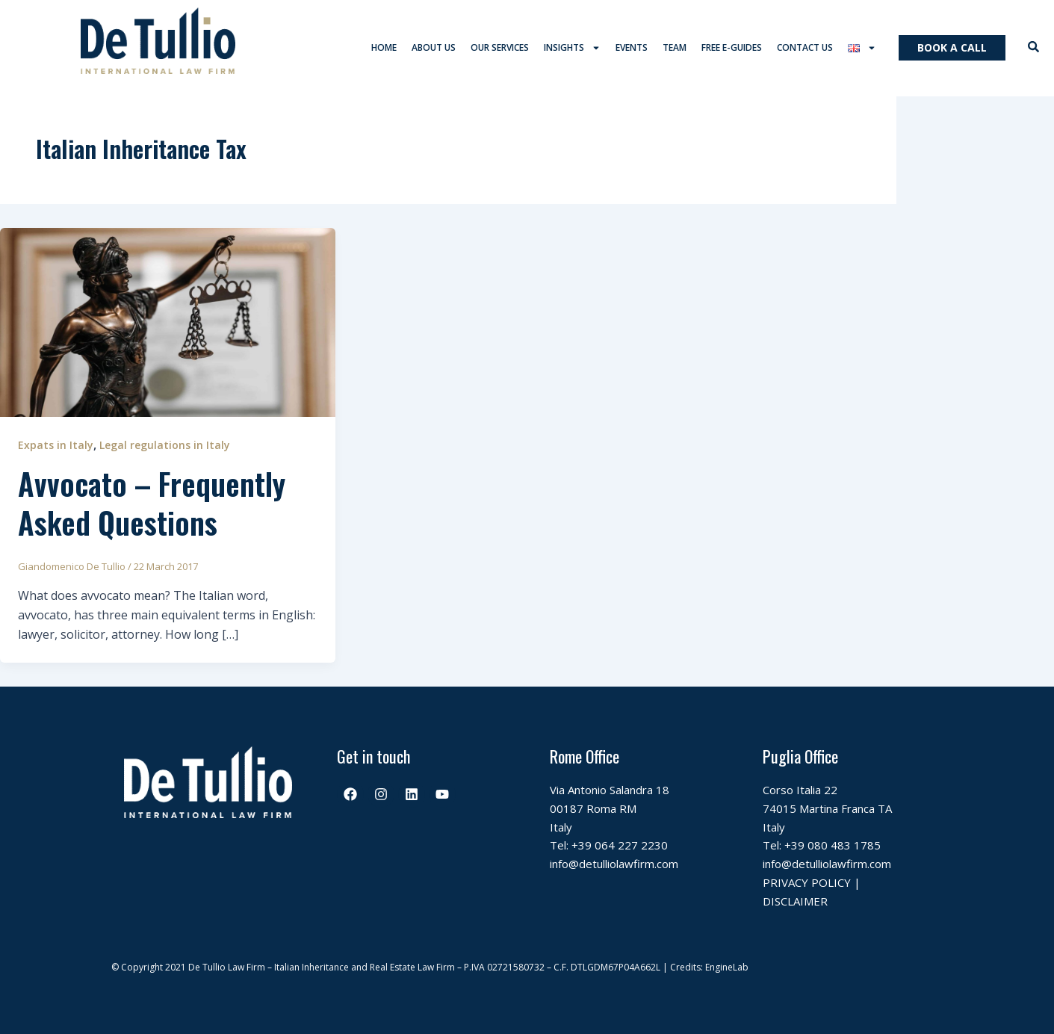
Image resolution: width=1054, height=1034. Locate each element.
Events (632, 48)
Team (674, 48)
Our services (500, 48)
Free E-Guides (731, 48)
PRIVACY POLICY (807, 883)
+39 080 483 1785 (832, 846)
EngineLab (726, 968)
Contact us (805, 48)
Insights (572, 49)
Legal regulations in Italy (164, 446)
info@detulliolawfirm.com (614, 864)
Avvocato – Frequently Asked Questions (151, 503)
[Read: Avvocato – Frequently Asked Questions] (167, 322)
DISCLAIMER (795, 901)
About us (434, 48)
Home (384, 48)
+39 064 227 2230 (619, 846)
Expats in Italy (55, 446)
